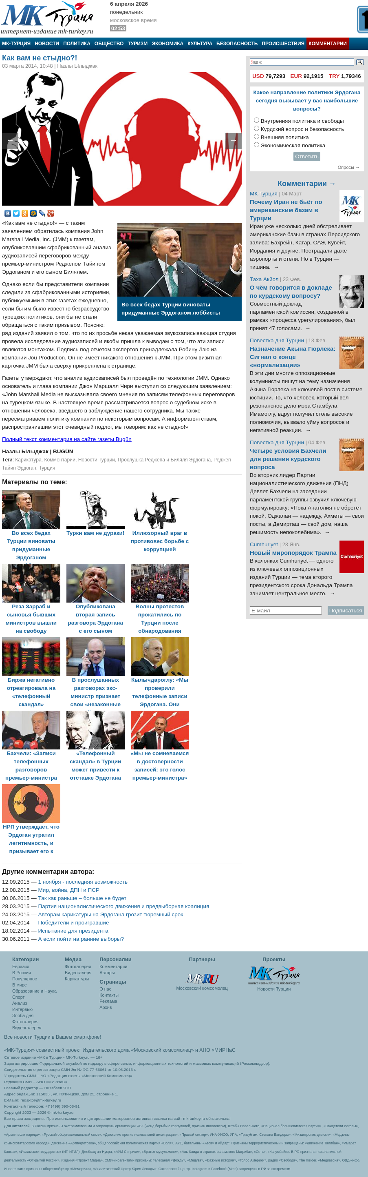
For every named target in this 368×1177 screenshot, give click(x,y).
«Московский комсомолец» (162, 1050)
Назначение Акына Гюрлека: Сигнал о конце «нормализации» (292, 357)
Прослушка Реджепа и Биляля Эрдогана (164, 460)
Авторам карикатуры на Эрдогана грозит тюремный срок (110, 914)
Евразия (20, 966)
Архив (105, 1007)
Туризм (138, 44)
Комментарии (328, 44)
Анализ (19, 1003)
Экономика (167, 44)
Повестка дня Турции (278, 340)
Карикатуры (77, 978)
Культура (199, 44)
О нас (105, 988)
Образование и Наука (34, 991)
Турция (47, 468)
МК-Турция (16, 44)
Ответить (307, 156)
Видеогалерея (26, 1027)
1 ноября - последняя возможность (83, 882)
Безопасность (237, 44)
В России (21, 972)
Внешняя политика (285, 137)
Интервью (22, 1009)
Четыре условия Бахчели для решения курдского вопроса (288, 459)
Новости (47, 44)
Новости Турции (96, 460)
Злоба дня (22, 1015)
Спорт (18, 997)
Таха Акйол (264, 279)
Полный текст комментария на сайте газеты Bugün (67, 439)
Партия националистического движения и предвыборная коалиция (123, 906)
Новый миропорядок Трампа (293, 553)
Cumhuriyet (265, 544)
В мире (19, 984)
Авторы (107, 972)
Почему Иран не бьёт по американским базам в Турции (286, 210)
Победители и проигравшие (73, 923)
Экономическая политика (293, 145)
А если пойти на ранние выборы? (81, 939)
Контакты (109, 995)
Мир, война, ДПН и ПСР (68, 890)
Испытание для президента (73, 931)
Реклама (108, 1001)
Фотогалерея (25, 1021)
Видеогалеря (78, 972)
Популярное (24, 978)
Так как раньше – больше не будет (82, 898)
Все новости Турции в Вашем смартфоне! (52, 1037)
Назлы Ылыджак (26, 451)
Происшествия (283, 44)
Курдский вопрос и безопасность (302, 129)
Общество (109, 44)
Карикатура (28, 460)
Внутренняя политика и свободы (302, 121)
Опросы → (349, 167)
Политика (76, 44)
